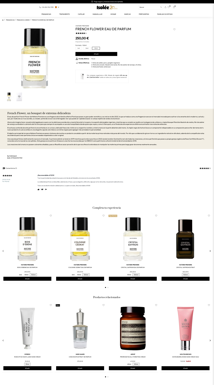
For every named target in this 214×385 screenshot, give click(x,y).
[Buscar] (150, 7)
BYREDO (27, 354)
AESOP (133, 354)
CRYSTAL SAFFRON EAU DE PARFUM (133, 267)
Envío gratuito (107, 2)
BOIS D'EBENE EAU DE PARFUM (27, 267)
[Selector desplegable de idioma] (57, 7)
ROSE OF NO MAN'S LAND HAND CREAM (27, 357)
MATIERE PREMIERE (82, 26)
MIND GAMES (80, 354)
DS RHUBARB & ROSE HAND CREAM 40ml (185, 357)
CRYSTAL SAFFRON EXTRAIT (185, 267)
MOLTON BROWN (185, 354)
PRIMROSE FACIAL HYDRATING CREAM (133, 357)
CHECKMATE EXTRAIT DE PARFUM (80, 357)
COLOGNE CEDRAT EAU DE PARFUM (80, 267)
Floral (93, 59)
